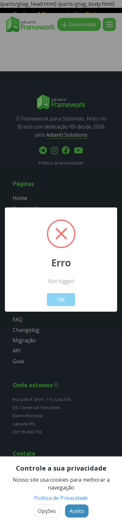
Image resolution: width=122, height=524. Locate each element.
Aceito (76, 511)
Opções (47, 511)
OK (61, 299)
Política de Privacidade (61, 498)
